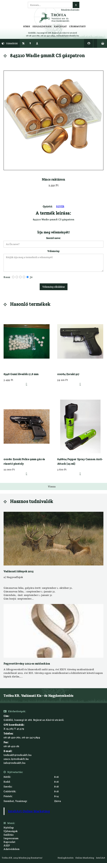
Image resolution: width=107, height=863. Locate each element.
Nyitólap (9, 827)
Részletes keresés (70, 9)
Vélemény (53, 251)
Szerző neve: (53, 238)
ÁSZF (7, 845)
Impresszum (11, 838)
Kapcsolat (9, 841)
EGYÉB (60, 206)
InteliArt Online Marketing (29, 811)
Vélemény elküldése (53, 286)
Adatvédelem (12, 849)
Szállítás (8, 834)
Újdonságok (11, 831)
